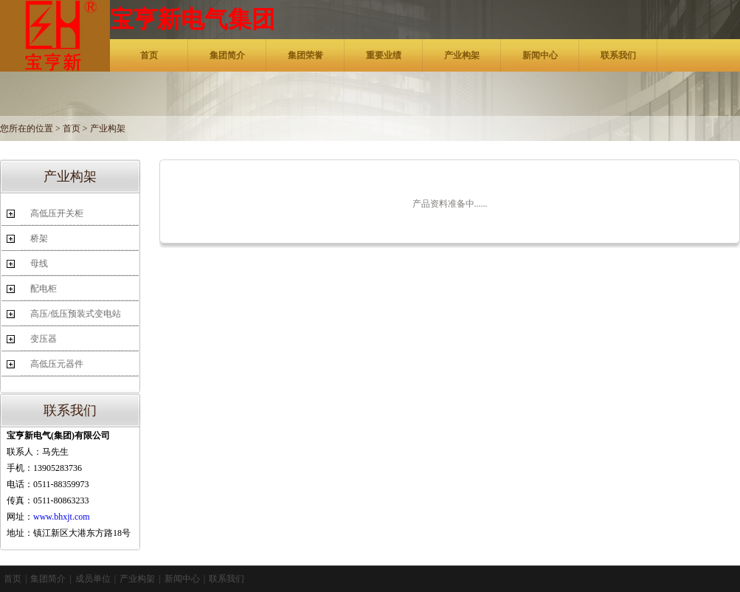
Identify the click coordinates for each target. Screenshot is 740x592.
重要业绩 (383, 55)
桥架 (39, 238)
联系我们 (618, 55)
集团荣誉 (305, 55)
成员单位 (93, 579)
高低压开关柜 (56, 213)
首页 (149, 55)
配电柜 (43, 288)
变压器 (43, 339)
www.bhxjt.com (61, 517)
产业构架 (462, 55)
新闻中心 (540, 55)
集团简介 (227, 55)
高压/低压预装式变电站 (75, 314)
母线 (39, 263)
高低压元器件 (56, 364)
